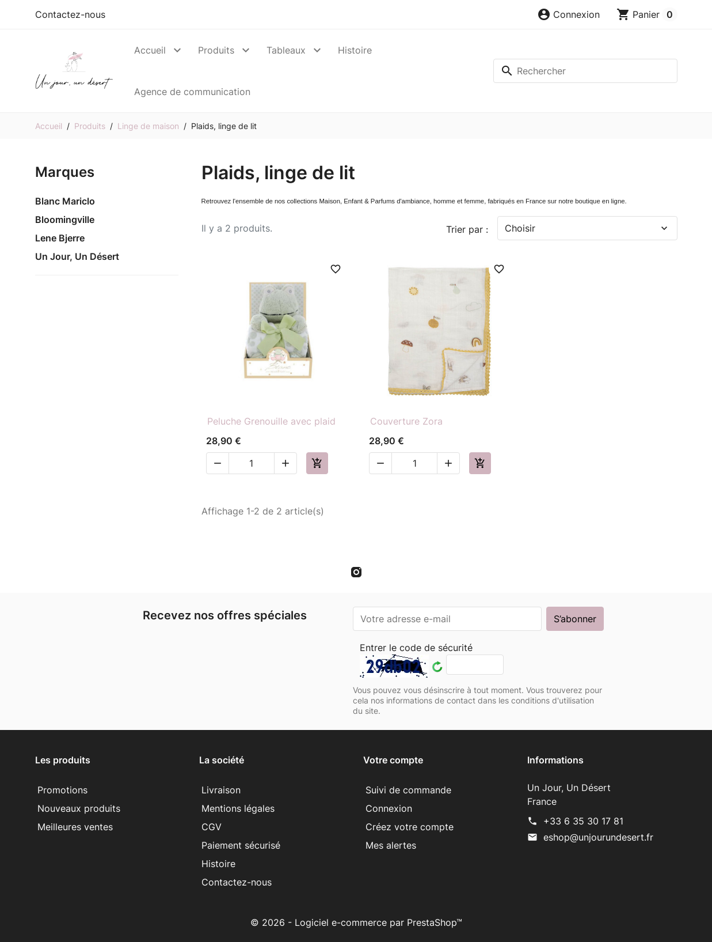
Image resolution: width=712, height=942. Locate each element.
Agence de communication (192, 91)
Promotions (62, 790)
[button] (568, 14)
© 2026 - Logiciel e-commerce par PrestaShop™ (356, 922)
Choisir (587, 228)
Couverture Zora (406, 421)
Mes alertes (390, 845)
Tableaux (286, 50)
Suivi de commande (408, 790)
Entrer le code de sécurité (416, 647)
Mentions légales (238, 808)
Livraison (221, 790)
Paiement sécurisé (240, 845)
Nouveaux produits (78, 808)
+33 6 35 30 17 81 (583, 821)
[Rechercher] (585, 71)
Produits (216, 50)
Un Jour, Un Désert (77, 256)
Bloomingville (64, 219)
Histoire (355, 50)
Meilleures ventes (75, 827)
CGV (211, 827)
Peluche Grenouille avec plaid (271, 421)
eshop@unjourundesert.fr (598, 837)
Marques (64, 172)
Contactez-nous (70, 14)
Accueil (150, 50)
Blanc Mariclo (65, 201)
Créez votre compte (409, 827)
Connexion (388, 808)
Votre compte (393, 760)
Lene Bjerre (60, 238)
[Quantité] (252, 463)
